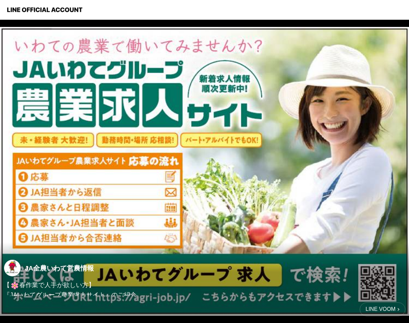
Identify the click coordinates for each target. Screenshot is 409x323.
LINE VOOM (380, 309)
